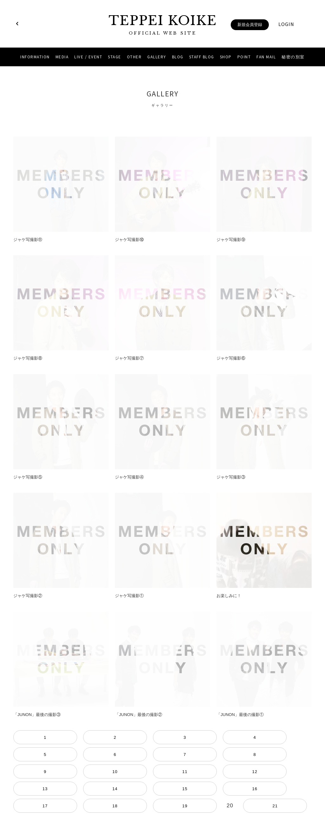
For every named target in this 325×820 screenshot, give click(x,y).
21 (121, 754)
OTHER (134, 57)
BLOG (177, 57)
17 (40, 754)
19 (81, 754)
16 (20, 754)
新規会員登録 (249, 24)
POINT (244, 57)
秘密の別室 (293, 57)
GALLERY (156, 57)
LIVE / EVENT (88, 57)
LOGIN (286, 24)
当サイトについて (162, 776)
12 (243, 737)
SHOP (226, 57)
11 (223, 737)
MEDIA (62, 57)
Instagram (154, 792)
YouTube (171, 792)
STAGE (114, 57)
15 (304, 737)
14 (284, 737)
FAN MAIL (266, 57)
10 (203, 737)
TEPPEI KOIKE (162, 24)
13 (264, 737)
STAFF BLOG (201, 57)
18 (60, 754)
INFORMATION (35, 57)
